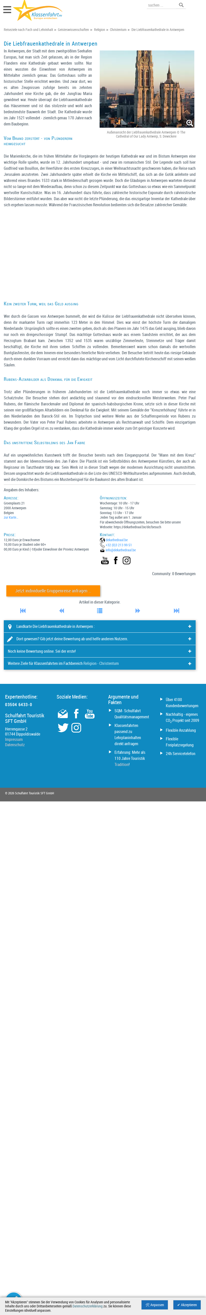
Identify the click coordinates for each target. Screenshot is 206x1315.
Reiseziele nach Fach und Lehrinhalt (28, 29)
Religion (99, 29)
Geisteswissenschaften (73, 29)
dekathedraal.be (117, 539)
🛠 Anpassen (154, 1305)
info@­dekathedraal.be (121, 550)
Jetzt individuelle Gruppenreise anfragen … (53, 591)
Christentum (118, 29)
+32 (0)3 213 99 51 (119, 544)
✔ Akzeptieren (187, 1305)
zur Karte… (11, 517)
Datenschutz (15, 744)
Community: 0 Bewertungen (174, 573)
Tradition (122, 764)
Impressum (14, 739)
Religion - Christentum (101, 663)
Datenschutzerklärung (88, 1306)
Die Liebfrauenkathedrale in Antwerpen (157, 29)
